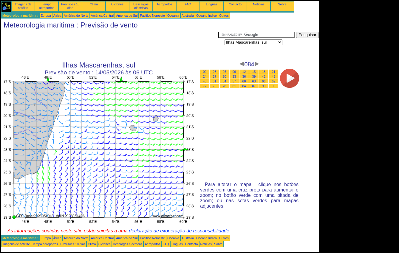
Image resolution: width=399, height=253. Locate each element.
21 (274, 71)
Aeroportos (164, 4)
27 (214, 76)
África (57, 15)
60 (244, 81)
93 (274, 86)
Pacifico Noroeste (152, 15)
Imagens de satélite (23, 6)
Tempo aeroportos (46, 6)
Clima (94, 4)
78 (224, 86)
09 (234, 71)
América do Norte (76, 15)
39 (254, 76)
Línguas (211, 4)
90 (264, 86)
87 (254, 86)
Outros (224, 15)
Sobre (282, 4)
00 (205, 71)
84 (244, 86)
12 (244, 71)
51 (214, 81)
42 (264, 76)
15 (254, 71)
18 (264, 71)
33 (234, 76)
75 (214, 86)
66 (264, 81)
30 (224, 76)
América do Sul (126, 15)
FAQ (188, 4)
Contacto (235, 4)
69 (274, 81)
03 (214, 71)
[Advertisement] (109, 45)
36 (244, 76)
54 (224, 81)
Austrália (188, 15)
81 (234, 86)
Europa (46, 15)
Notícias (259, 4)
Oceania (173, 15)
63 (254, 81)
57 (234, 81)
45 (274, 76)
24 (205, 76)
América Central (102, 15)
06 (224, 71)
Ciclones (117, 4)
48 (205, 81)
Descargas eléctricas (141, 6)
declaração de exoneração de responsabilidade (179, 230)
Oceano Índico (206, 15)
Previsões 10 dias (70, 6)
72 (205, 86)
